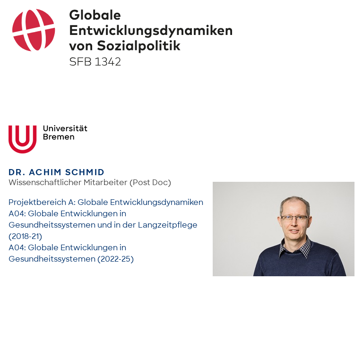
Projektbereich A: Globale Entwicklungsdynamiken (106, 202)
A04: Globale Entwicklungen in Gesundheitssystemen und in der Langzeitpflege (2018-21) (103, 225)
